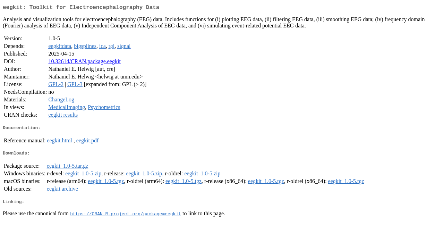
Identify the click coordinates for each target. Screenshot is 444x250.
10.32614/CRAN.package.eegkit (84, 63)
